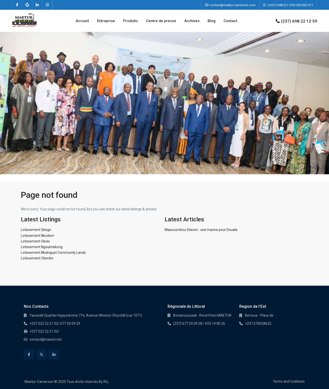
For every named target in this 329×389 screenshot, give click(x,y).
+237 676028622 (258, 323)
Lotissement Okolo (35, 241)
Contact (230, 21)
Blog (211, 21)
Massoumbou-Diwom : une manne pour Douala (201, 230)
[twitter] (41, 354)
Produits (130, 21)
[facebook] (17, 5)
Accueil (82, 21)
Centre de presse (161, 21)
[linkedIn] (37, 5)
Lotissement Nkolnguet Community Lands (53, 253)
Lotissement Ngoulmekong (42, 247)
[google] (27, 5)
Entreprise (106, 21)
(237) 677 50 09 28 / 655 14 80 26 (199, 323)
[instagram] (47, 5)
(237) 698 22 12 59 (299, 21)
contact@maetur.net (45, 339)
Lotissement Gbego (36, 230)
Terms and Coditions (289, 381)
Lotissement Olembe (37, 258)
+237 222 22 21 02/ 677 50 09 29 (54, 323)
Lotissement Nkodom (37, 236)
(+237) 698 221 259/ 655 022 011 (290, 5)
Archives (192, 21)
